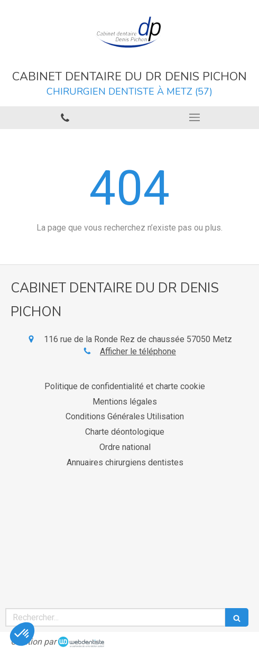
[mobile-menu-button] (194, 117)
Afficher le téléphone (138, 351)
